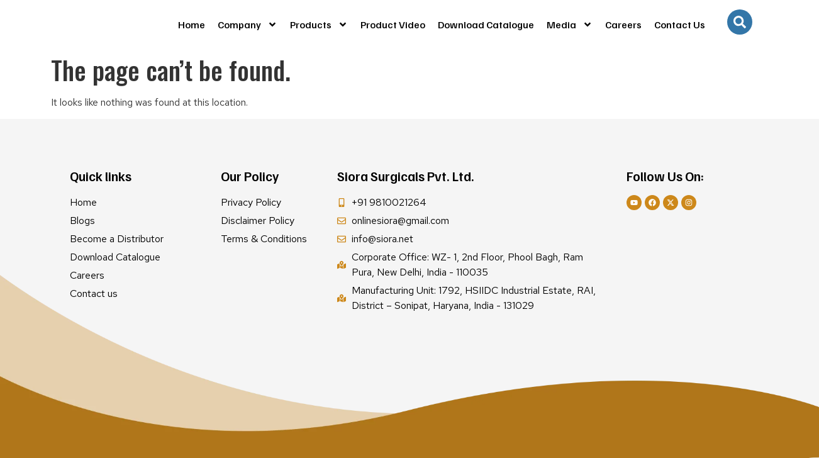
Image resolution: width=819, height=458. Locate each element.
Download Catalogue (486, 24)
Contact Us (679, 24)
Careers (623, 24)
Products (319, 24)
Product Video (392, 24)
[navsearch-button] (739, 22)
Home (191, 24)
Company (247, 24)
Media (570, 24)
